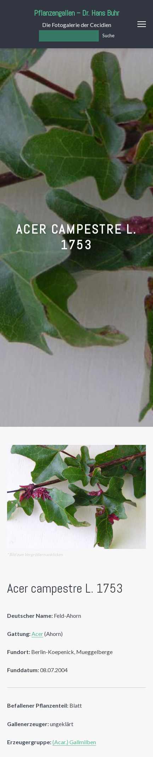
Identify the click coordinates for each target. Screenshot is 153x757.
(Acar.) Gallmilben (74, 742)
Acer (37, 633)
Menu (141, 24)
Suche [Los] (108, 35)
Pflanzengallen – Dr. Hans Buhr (76, 13)
